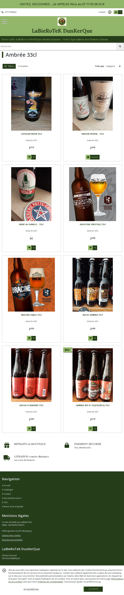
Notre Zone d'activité (12, 506)
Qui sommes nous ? (12, 498)
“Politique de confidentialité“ (50, 581)
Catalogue (7, 489)
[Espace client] (110, 12)
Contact (102, 12)
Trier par (99, 66)
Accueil (6, 485)
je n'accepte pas (31, 589)
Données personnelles (12, 539)
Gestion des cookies (11, 535)
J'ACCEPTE (93, 589)
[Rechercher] (120, 46)
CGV (5, 502)
